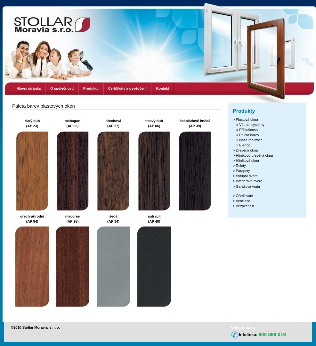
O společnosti (62, 88)
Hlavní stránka (29, 88)
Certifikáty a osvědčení (127, 88)
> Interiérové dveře (247, 181)
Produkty (91, 88)
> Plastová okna (245, 119)
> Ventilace (241, 201)
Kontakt (162, 88)
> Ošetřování (243, 196)
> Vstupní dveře (245, 176)
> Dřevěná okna (245, 150)
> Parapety (241, 171)
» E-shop (243, 145)
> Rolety (239, 166)
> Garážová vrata (246, 186)
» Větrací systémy (250, 125)
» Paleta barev (247, 135)
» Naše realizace (249, 140)
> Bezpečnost (243, 206)
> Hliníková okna (246, 160)
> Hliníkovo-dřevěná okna (253, 155)
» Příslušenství (247, 130)
